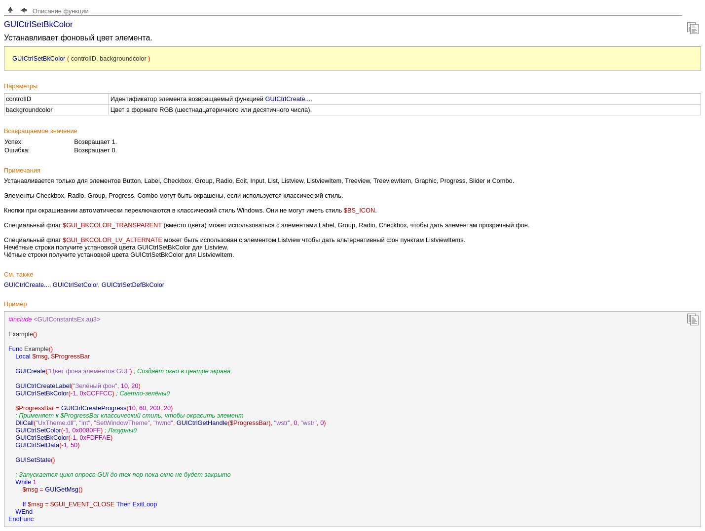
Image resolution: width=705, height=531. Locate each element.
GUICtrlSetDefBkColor (133, 284)
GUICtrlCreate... (288, 99)
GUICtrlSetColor (75, 284)
